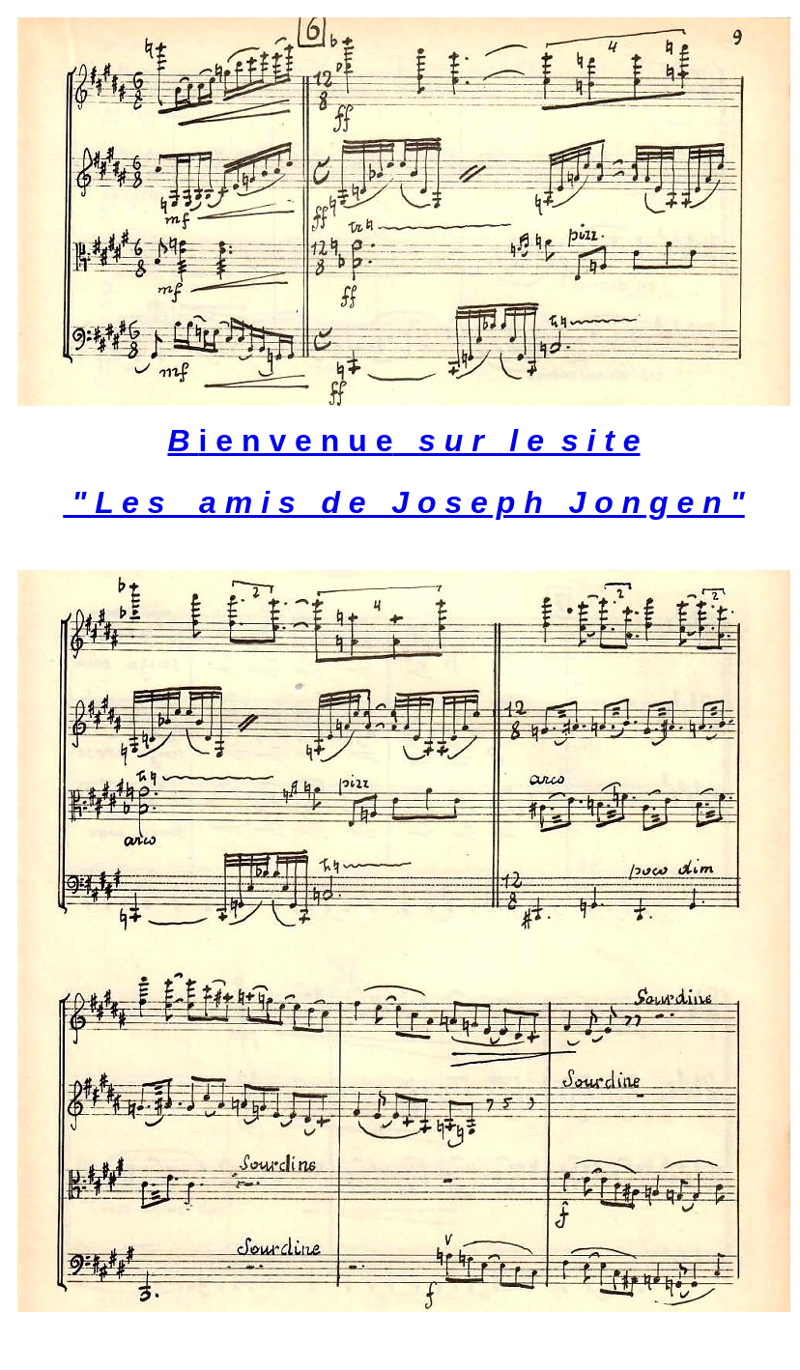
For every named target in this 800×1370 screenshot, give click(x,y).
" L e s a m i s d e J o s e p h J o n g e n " (404, 502)
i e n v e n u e (403, 440)
